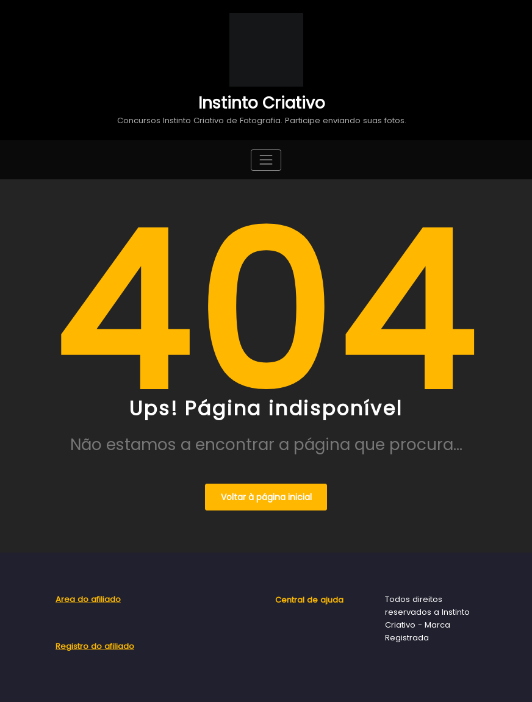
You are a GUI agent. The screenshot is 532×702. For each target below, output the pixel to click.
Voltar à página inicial (266, 497)
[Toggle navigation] (266, 160)
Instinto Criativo (261, 102)
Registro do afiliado (95, 646)
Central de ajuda (309, 600)
